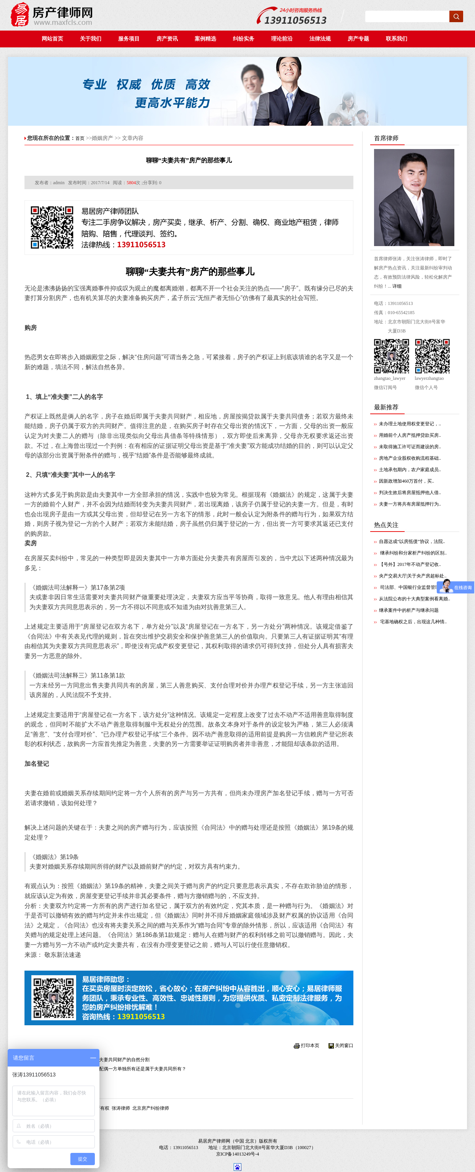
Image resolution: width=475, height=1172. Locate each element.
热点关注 (386, 525)
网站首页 (52, 39)
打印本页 (310, 1045)
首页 (80, 138)
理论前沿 (284, 39)
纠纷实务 (246, 39)
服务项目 (129, 39)
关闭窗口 (344, 1045)
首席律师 (386, 138)
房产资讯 (169, 39)
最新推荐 (386, 407)
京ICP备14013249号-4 (237, 1154)
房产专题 (359, 39)
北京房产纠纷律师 (150, 1108)
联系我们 (398, 39)
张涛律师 (121, 1108)
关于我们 (90, 39)
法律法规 (322, 39)
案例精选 (207, 39)
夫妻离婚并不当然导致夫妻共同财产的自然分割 (101, 1059)
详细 (397, 286)
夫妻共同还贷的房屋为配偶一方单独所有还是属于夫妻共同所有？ (119, 1068)
